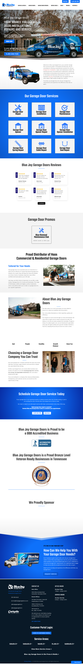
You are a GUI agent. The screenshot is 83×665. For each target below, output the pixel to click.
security (51, 76)
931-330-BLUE (15, 598)
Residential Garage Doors (14, 594)
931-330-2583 (75, 1)
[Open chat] (76, 662)
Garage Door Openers (43, 6)
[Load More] (41, 206)
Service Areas (54, 6)
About (61, 6)
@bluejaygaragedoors (16, 605)
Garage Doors (32, 6)
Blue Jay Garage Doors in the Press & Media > (41, 656)
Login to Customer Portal (41, 634)
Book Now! (65, 1)
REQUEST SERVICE (51, 575)
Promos (68, 6)
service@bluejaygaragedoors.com (19, 602)
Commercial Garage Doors (15, 592)
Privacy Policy (27, 662)
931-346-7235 (12, 54)
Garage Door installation (49, 69)
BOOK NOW (9, 41)
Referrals (74, 6)
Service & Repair (22, 6)
